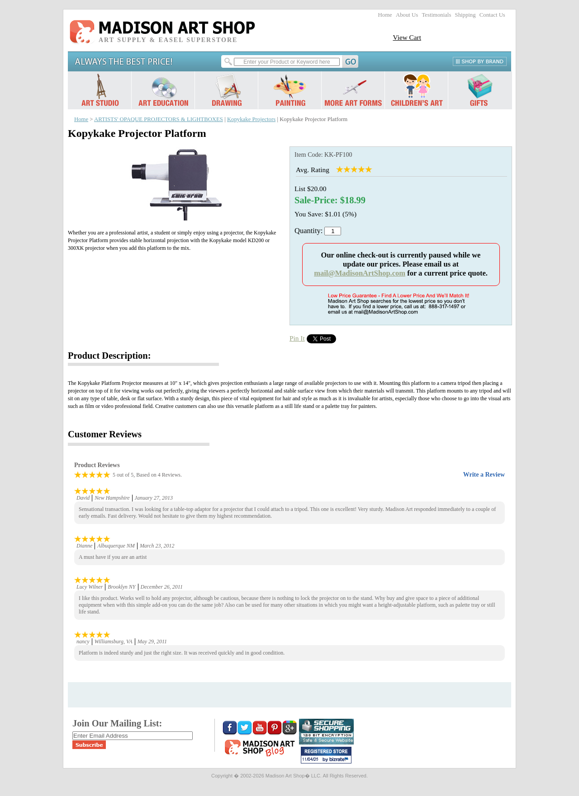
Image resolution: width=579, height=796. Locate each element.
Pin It (297, 338)
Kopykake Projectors (251, 119)
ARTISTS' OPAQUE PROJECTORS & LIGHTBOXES (158, 119)
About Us (407, 15)
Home (385, 15)
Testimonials (436, 15)
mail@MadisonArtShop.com (359, 273)
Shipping (465, 15)
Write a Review (484, 474)
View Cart (407, 37)
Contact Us (492, 15)
